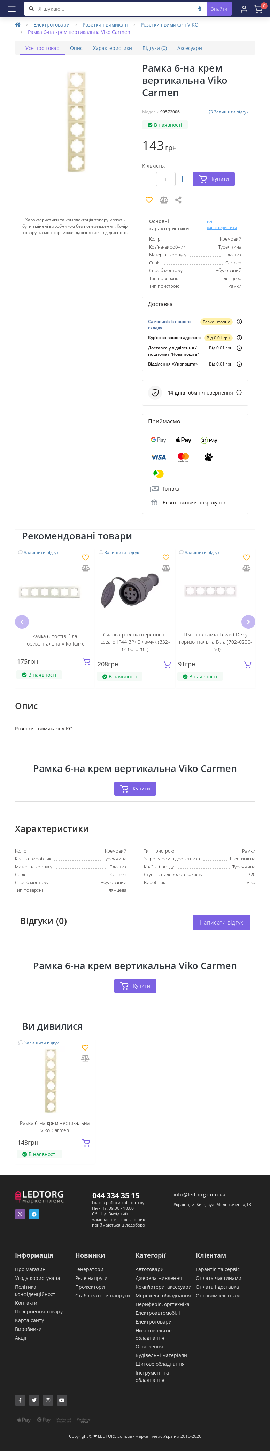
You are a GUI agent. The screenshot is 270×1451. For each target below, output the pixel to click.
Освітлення (149, 1346)
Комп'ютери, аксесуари (164, 1286)
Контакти (26, 1302)
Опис (76, 48)
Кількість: (153, 165)
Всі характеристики (222, 224)
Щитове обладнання (160, 1364)
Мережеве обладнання (163, 1295)
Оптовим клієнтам (218, 1295)
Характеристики (112, 48)
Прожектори (90, 1286)
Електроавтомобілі (158, 1313)
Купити (135, 789)
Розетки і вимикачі (105, 24)
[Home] (18, 24)
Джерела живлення (159, 1278)
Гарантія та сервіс (218, 1269)
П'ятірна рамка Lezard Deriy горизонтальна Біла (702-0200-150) (216, 642)
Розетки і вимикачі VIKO (170, 24)
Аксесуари (189, 48)
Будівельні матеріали (161, 1355)
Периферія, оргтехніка (163, 1304)
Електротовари (51, 24)
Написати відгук (221, 922)
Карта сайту (29, 1320)
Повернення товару (39, 1311)
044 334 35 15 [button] (115, 1195)
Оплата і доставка (217, 1286)
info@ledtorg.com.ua (199, 1194)
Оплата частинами (218, 1278)
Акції (20, 1337)
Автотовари (150, 1269)
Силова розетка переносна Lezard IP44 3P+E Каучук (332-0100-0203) (135, 642)
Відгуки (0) (154, 48)
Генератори (89, 1269)
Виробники (28, 1329)
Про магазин (30, 1269)
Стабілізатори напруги (102, 1295)
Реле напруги (91, 1278)
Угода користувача (37, 1278)
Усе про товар (42, 48)
